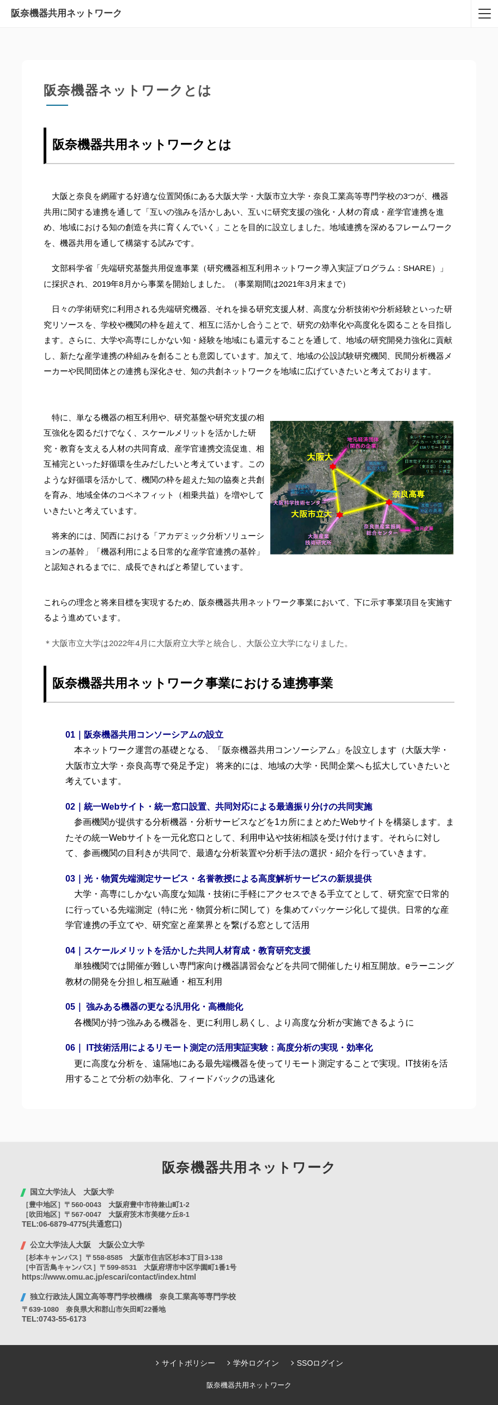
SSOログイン (320, 1363)
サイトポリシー (188, 1363)
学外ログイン (256, 1363)
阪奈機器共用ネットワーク (66, 13)
